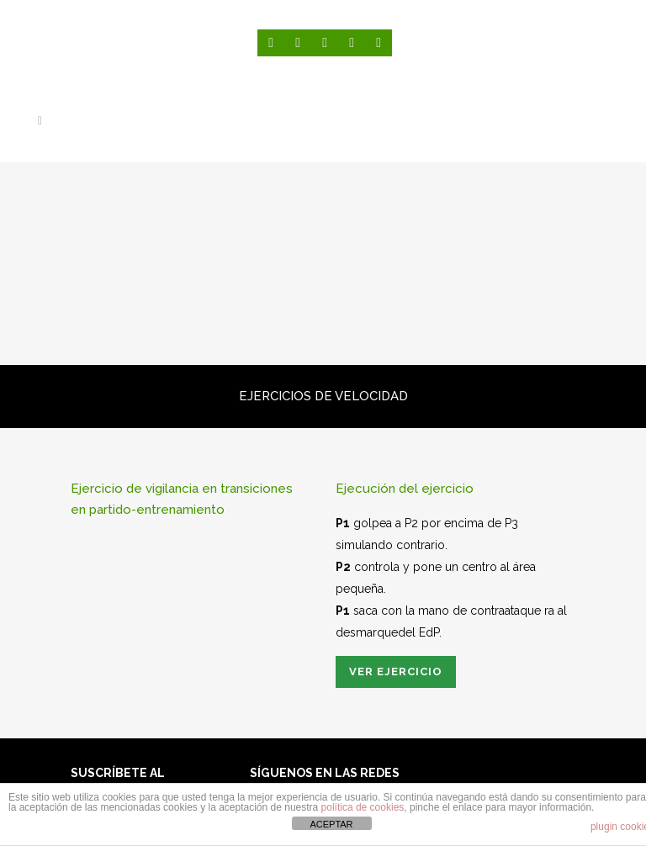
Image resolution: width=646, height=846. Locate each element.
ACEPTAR (331, 824)
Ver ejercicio (395, 671)
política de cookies (363, 807)
